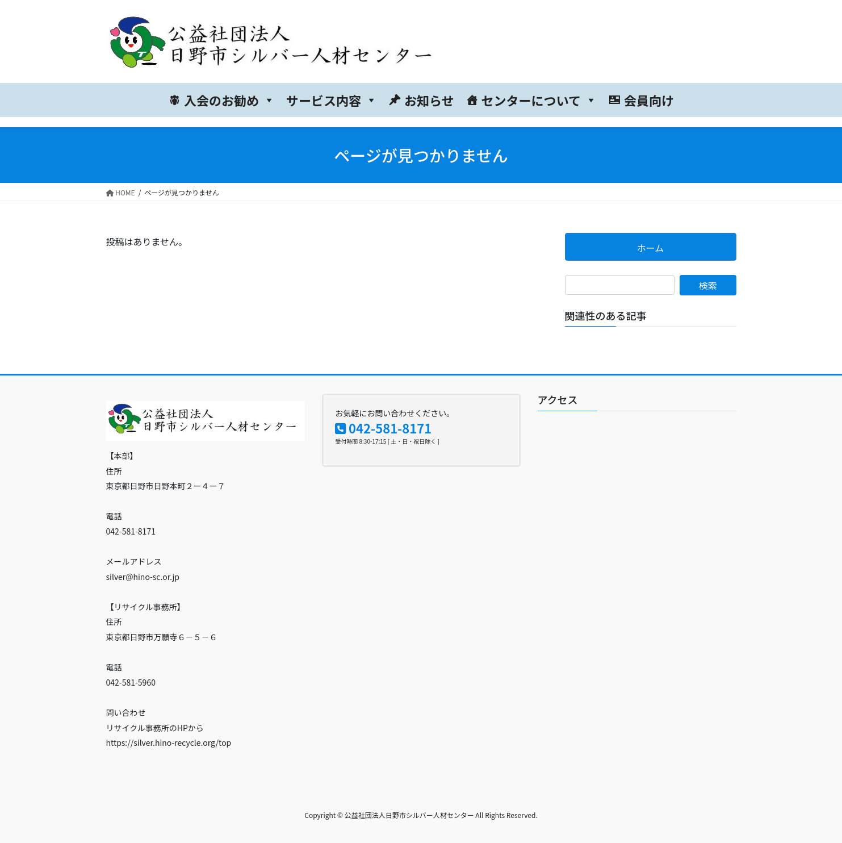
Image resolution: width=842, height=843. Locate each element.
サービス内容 (331, 100)
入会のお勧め (229, 100)
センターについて (539, 100)
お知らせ (429, 100)
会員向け (649, 100)
